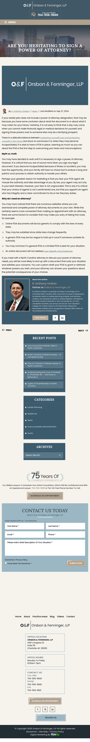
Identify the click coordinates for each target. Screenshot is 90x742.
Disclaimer (9, 563)
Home (18, 619)
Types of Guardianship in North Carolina (43, 386)
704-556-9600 (48, 15)
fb (55, 318)
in (62, 318)
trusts (30, 436)
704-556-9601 (34, 693)
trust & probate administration (42, 429)
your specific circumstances (59, 251)
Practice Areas (40, 619)
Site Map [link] (43, 735)
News (35, 111)
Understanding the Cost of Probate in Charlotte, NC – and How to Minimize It (44, 376)
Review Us (45, 721)
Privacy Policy (21, 563)
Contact (70, 619)
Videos (60, 619)
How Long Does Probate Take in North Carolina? (43, 347)
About (27, 619)
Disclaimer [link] (31, 735)
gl (45, 712)
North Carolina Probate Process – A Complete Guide (44, 356)
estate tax (32, 415)
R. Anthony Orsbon (21, 111)
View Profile (40, 318)
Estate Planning (35, 409)
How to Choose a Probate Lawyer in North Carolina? (44, 365)
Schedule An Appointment (45, 498)
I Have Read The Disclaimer (19, 567)
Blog (52, 619)
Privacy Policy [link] (57, 735)
